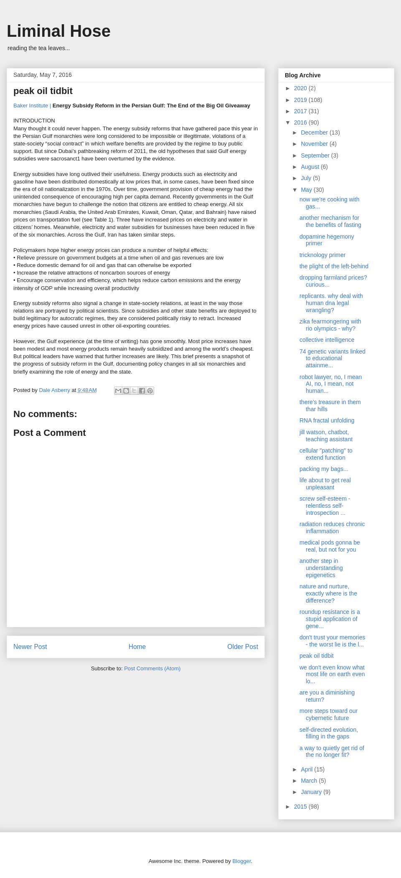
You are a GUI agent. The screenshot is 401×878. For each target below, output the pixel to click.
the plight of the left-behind (333, 266)
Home (137, 646)
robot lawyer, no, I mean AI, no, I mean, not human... (330, 384)
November (315, 143)
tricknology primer (322, 255)
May (307, 189)
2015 (301, 806)
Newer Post (30, 646)
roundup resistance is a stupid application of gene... (329, 618)
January (312, 792)
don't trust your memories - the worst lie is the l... (332, 641)
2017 (301, 111)
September (316, 155)
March (310, 780)
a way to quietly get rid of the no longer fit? (331, 751)
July (307, 178)
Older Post (242, 646)
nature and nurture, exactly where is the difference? (328, 593)
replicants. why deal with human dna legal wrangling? (331, 303)
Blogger (241, 861)
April (307, 769)
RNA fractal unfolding (327, 420)
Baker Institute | (32, 105)
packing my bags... (323, 469)
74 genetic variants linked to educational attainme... (332, 358)
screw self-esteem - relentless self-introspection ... (324, 505)
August (310, 166)
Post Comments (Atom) (152, 668)
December (315, 132)
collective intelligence (327, 339)
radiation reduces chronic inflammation (332, 527)
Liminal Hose (59, 31)
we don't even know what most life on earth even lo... (332, 674)
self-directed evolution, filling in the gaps (328, 733)
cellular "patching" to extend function (326, 454)
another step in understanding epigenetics (321, 567)
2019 (301, 100)
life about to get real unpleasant (325, 484)
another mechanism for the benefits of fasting (330, 221)
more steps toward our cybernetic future (328, 714)
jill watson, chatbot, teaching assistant (326, 436)
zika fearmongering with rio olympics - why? (330, 325)
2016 (301, 122)
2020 (301, 88)
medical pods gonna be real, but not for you (329, 546)
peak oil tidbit (316, 655)
